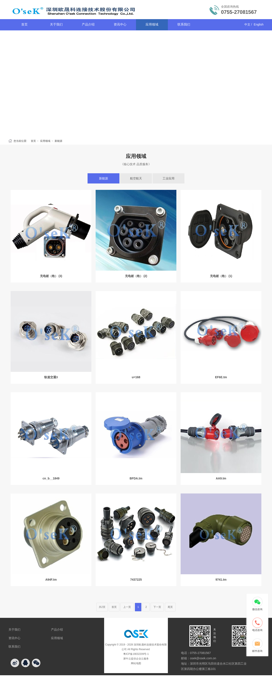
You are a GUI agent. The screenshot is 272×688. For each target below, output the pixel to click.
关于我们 (56, 24)
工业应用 (168, 178)
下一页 (157, 607)
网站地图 (136, 663)
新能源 (58, 140)
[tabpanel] (136, 83)
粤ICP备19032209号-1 (136, 653)
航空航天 (136, 178)
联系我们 (183, 24)
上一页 (127, 607)
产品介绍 (88, 24)
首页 (24, 24)
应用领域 (152, 24)
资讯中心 (120, 24)
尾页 (170, 607)
